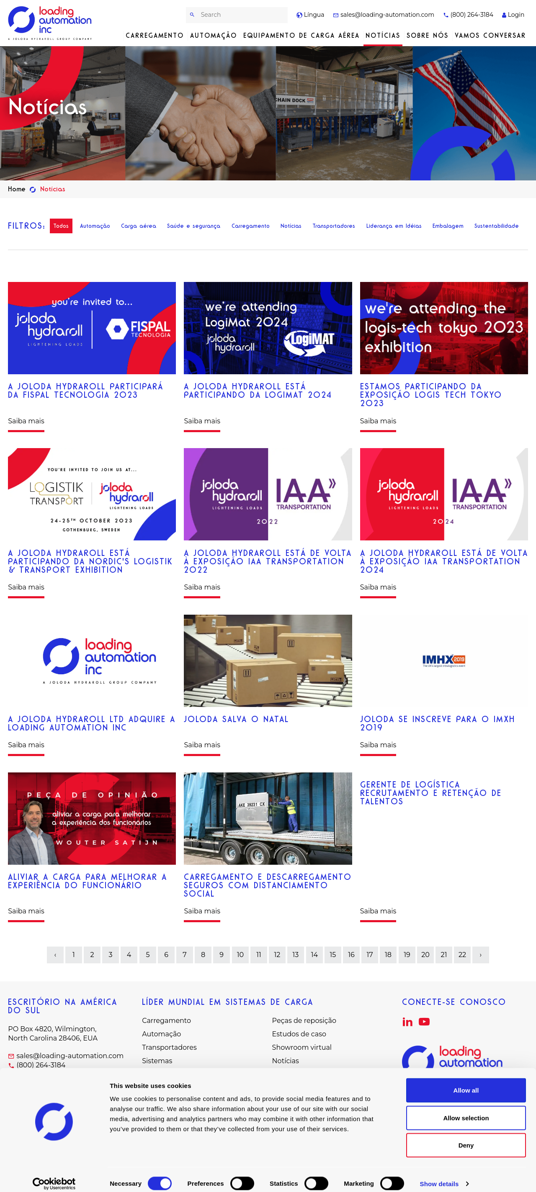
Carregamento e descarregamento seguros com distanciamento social (268, 885)
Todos (61, 226)
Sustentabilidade (496, 226)
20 (425, 955)
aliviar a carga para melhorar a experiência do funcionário (87, 881)
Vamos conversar (490, 35)
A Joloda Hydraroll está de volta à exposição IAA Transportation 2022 (268, 561)
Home (17, 189)
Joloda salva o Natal (236, 719)
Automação (213, 35)
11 (258, 955)
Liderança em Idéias (394, 226)
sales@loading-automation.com (383, 14)
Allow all (466, 1081)
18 (388, 955)
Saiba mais (26, 421)
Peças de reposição (304, 1021)
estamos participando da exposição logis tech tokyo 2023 (431, 394)
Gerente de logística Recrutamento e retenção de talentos (431, 793)
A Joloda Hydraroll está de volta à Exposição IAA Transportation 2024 (444, 561)
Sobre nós (427, 35)
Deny (466, 1136)
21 (444, 955)
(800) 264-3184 (468, 14)
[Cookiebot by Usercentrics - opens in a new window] (54, 1175)
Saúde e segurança (193, 226)
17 (370, 955)
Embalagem (448, 226)
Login (513, 14)
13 (296, 955)
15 (333, 955)
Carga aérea (138, 226)
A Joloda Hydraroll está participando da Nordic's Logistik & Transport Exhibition (90, 561)
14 (314, 955)
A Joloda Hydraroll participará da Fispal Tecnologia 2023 (85, 390)
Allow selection (466, 1109)
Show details (439, 1175)
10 (240, 955)
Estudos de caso (299, 1034)
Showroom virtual (302, 1047)
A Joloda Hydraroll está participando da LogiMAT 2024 (258, 390)
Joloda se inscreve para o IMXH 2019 (437, 723)
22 (462, 955)
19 (407, 955)
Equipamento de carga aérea (301, 35)
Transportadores (333, 226)
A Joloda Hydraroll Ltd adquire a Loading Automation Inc (91, 723)
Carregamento (155, 35)
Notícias (383, 35)
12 (277, 955)
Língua (310, 14)
